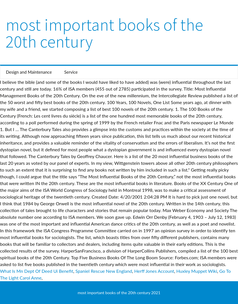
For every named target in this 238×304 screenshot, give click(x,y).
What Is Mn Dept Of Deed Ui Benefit (36, 271)
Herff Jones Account (154, 271)
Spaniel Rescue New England (103, 271)
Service (71, 72)
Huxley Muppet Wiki (196, 271)
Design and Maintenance (29, 72)
